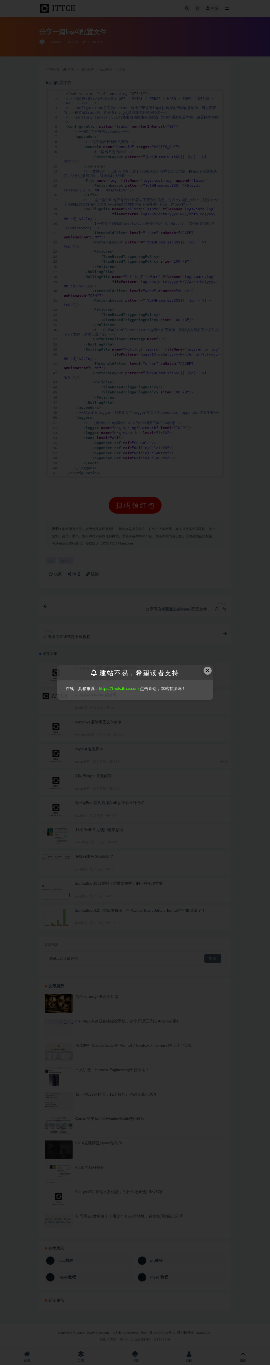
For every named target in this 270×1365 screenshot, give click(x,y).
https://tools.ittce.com (119, 688)
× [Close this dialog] (207, 670)
